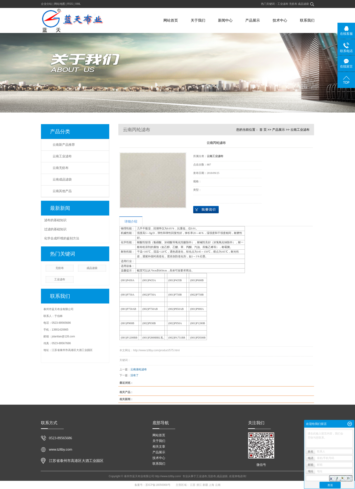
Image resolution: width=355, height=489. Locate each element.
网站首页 (170, 20)
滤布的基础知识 (55, 220)
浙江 (199, 484)
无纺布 (293, 3)
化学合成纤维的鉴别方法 (61, 238)
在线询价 (206, 209)
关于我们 (198, 20)
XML (78, 3)
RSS (70, 3)
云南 (218, 484)
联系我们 (307, 20)
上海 (211, 484)
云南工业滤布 (62, 156)
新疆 (205, 484)
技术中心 (280, 20)
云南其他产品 (62, 191)
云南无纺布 (60, 168)
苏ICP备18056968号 (157, 484)
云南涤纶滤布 (138, 369)
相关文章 (158, 446)
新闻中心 (225, 20)
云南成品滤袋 (62, 179)
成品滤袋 (303, 3)
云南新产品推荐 (64, 144)
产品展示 (252, 20)
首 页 (263, 129)
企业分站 (46, 3)
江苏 (192, 484)
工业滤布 (283, 3)
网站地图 (59, 3)
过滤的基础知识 (55, 229)
